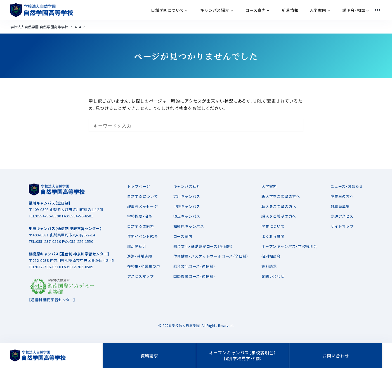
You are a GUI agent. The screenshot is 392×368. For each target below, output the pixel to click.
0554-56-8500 (48, 216)
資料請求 (269, 266)
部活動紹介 (137, 246)
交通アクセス (341, 216)
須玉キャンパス (186, 216)
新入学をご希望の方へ (280, 196)
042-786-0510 (48, 266)
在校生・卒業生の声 (143, 266)
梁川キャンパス (186, 196)
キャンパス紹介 (186, 186)
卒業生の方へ (342, 196)
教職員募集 (340, 206)
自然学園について (142, 196)
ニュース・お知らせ (346, 186)
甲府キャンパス (186, 206)
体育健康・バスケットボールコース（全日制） (210, 256)
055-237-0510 (48, 241)
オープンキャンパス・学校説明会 (289, 246)
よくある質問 (273, 236)
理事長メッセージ (142, 206)
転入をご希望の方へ (278, 206)
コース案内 (182, 236)
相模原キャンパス (188, 226)
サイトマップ (342, 226)
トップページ (138, 186)
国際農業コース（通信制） (194, 276)
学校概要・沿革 (139, 216)
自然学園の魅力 (140, 226)
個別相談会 (271, 256)
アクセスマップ (140, 276)
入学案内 (269, 186)
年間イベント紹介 (142, 236)
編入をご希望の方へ (278, 216)
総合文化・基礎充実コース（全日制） (203, 246)
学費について (273, 226)
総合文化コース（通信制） (194, 266)
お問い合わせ (273, 276)
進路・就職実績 (139, 256)
